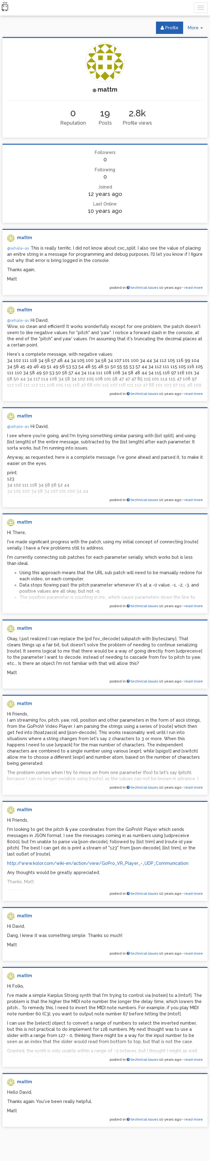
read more (193, 287)
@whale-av (18, 248)
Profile (169, 27)
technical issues (142, 287)
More (198, 29)
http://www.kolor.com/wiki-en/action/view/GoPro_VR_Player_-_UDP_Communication (97, 863)
